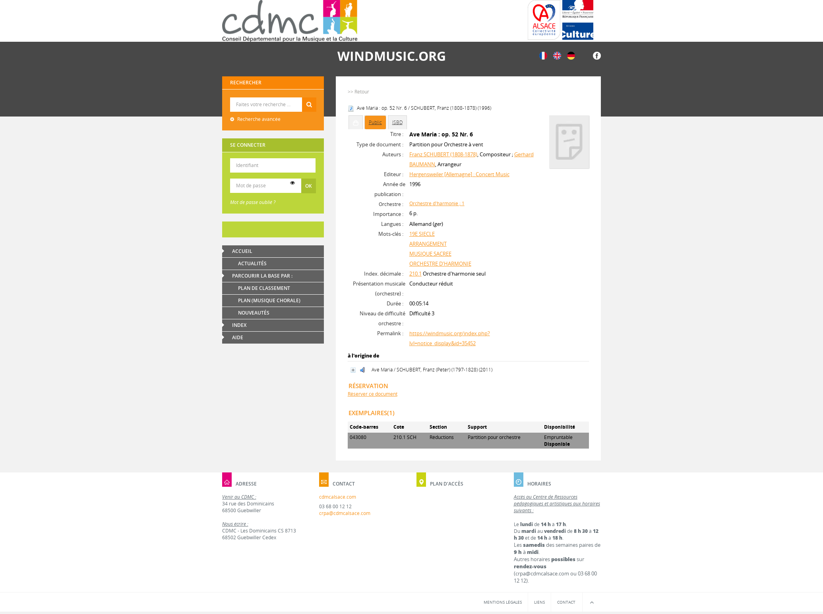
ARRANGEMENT (428, 243)
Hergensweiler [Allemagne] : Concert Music (459, 174)
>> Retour (358, 91)
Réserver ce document (372, 394)
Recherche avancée (258, 119)
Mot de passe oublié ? (252, 202)
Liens (539, 602)
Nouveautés (253, 312)
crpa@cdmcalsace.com (344, 513)
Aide (237, 337)
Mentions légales (503, 602)
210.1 (415, 273)
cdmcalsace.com (337, 497)
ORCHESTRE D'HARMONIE (440, 263)
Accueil (242, 251)
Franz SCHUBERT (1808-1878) (443, 154)
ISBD (397, 122)
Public (375, 122)
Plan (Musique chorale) (269, 300)
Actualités (252, 263)
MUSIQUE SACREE (430, 253)
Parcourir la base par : (262, 275)
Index (239, 325)
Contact (566, 602)
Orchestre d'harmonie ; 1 (437, 203)
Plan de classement (264, 288)
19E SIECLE (422, 233)
